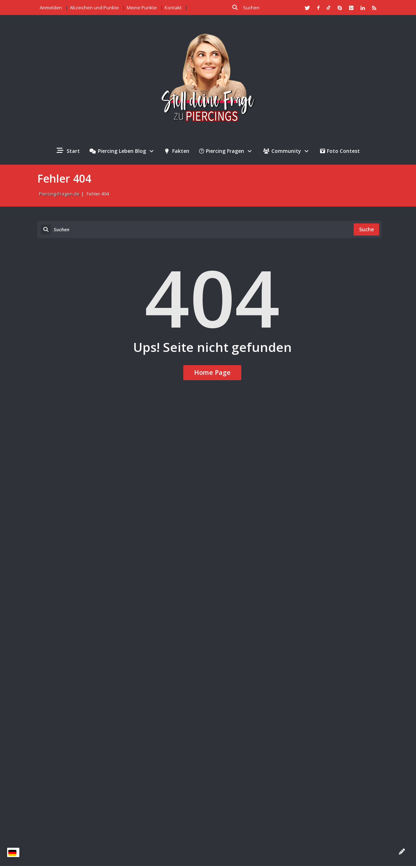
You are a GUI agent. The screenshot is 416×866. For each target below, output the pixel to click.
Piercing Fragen (226, 150)
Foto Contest (340, 150)
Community (286, 150)
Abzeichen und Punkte (94, 7)
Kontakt (173, 7)
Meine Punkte (142, 7)
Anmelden (51, 7)
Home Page (212, 372)
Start (68, 150)
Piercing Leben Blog (122, 150)
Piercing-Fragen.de (59, 193)
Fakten (177, 150)
